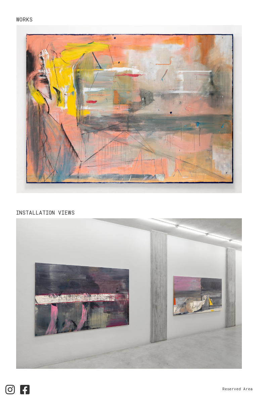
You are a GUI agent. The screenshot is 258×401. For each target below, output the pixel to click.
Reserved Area (237, 388)
